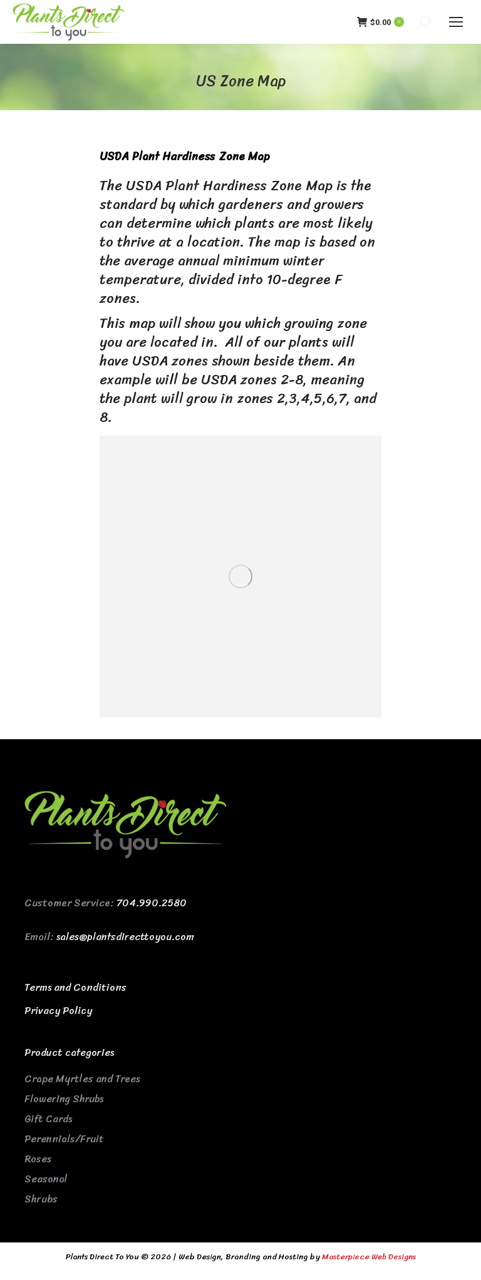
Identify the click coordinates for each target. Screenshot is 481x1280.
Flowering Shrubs (63, 1098)
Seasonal (46, 1178)
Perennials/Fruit (64, 1138)
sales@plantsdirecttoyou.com (125, 937)
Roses (37, 1158)
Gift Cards (48, 1118)
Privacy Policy (58, 1010)
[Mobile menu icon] (455, 21)
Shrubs (41, 1198)
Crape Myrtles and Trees (82, 1078)
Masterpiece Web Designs (369, 1256)
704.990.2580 (151, 903)
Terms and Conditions (75, 987)
